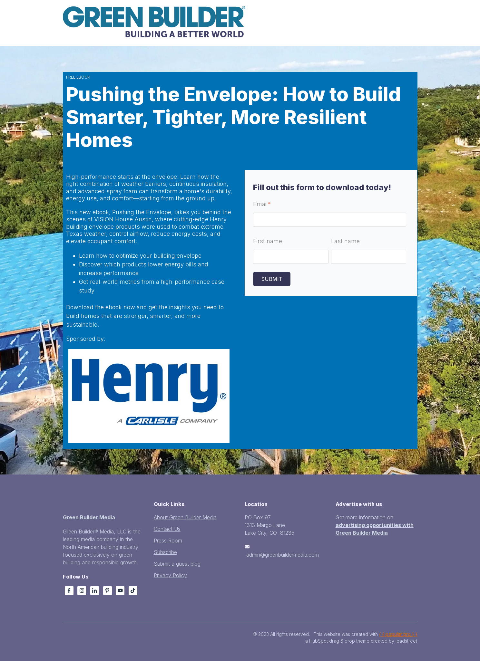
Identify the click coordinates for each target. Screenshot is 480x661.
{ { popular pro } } (398, 634)
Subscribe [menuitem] (165, 552)
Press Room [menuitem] (168, 540)
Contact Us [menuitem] (167, 529)
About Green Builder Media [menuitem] (185, 517)
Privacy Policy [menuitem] (170, 575)
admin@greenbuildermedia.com (282, 554)
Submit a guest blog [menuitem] (177, 563)
